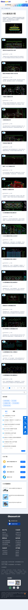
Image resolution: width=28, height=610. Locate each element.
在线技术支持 (14, 523)
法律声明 (3, 596)
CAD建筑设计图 (7, 8)
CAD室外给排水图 (6, 405)
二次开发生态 (4, 552)
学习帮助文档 (18, 542)
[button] (13, 5)
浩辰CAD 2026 (9, 466)
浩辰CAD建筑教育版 (6, 540)
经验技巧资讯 (18, 545)
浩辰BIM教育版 (5, 544)
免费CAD (19, 569)
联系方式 (17, 554)
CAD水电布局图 (15, 403)
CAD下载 (5, 597)
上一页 (7, 387)
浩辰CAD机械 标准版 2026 (12, 461)
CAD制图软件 (11, 572)
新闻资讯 (17, 555)
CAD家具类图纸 (6, 400)
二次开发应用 (18, 535)
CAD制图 (3, 569)
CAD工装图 (14, 400)
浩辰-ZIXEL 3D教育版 (6, 545)
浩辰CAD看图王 (5, 535)
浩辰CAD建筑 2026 (10, 471)
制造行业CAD (18, 534)
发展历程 (17, 552)
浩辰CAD (4, 532)
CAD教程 (20, 571)
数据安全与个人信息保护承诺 (15, 596)
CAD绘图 (23, 573)
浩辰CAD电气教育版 (6, 542)
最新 (14, 411)
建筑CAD (11, 571)
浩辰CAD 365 (9, 477)
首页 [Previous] (3, 387)
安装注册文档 (18, 540)
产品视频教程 (18, 544)
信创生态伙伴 (4, 550)
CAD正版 (14, 569)
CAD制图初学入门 (19, 572)
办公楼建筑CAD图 (6, 403)
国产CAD (6, 571)
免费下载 (23, 461)
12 (17, 387)
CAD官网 (18, 573)
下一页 (21, 387)
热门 (6, 411)
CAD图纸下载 (7, 573)
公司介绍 (17, 550)
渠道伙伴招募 (4, 554)
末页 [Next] (24, 387)
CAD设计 (16, 571)
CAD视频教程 (6, 484)
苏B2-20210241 (21, 593)
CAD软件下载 (8, 569)
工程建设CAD (18, 532)
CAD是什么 (6, 572)
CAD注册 (13, 573)
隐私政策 (7, 596)
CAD (2, 8)
